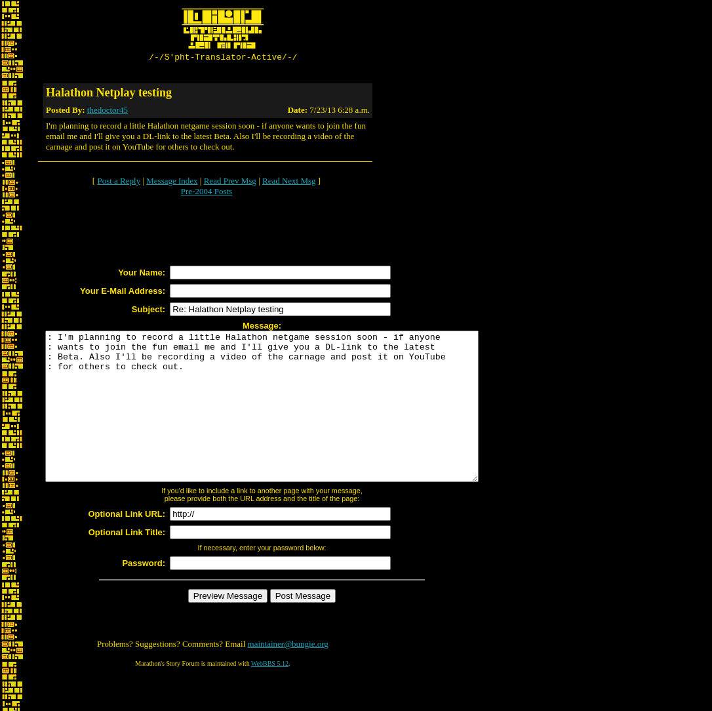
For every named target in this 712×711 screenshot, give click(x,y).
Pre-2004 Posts (206, 193)
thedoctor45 (107, 112)
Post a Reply (118, 183)
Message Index (171, 183)
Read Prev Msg (230, 183)
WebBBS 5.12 (269, 695)
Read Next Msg (289, 183)
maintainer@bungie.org (288, 675)
